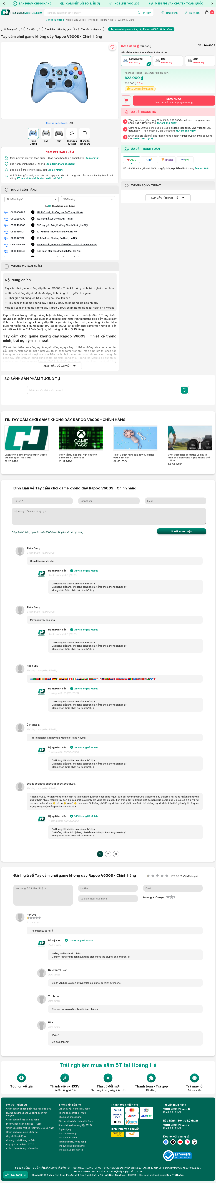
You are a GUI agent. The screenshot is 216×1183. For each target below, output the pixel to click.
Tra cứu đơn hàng (68, 1133)
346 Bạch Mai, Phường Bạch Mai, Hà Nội (59, 250)
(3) (24, 1175)
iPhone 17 (93, 19)
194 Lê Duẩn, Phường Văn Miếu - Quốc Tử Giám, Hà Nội (67, 244)
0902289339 (18, 218)
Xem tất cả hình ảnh (56, 123)
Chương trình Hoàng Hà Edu (20, 1140)
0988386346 (18, 250)
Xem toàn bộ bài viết (57, 366)
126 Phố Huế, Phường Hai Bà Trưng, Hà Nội (60, 212)
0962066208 (18, 244)
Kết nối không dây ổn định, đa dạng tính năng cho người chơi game (49, 293)
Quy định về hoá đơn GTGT (20, 1144)
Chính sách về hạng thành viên (22, 1148)
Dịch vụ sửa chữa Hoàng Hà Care (76, 1121)
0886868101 (17, 231)
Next (212, 3)
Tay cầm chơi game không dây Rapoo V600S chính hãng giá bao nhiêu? (53, 302)
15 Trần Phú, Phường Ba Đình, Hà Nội (57, 238)
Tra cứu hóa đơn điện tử (71, 1150)
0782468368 (18, 225)
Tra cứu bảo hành (68, 1137)
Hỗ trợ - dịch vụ (16, 1104)
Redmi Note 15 (108, 19)
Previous (4, 3)
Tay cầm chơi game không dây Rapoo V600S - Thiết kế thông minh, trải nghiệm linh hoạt (60, 288)
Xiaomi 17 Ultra (126, 19)
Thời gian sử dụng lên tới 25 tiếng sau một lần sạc (39, 297)
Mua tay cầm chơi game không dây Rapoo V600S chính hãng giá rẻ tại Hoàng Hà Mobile (59, 307)
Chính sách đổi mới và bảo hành (22, 1119)
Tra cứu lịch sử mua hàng (72, 1145)
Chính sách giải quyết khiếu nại (22, 1132)
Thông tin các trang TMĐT (72, 1112)
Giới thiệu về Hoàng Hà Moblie (74, 1108)
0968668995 (18, 212)
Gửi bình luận (181, 531)
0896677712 (17, 238)
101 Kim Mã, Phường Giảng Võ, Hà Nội (57, 231)
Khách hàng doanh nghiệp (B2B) (75, 1125)
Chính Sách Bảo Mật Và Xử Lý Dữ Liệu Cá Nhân (30, 1128)
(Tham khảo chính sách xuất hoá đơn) (39, 178)
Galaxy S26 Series (76, 19)
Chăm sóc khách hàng (70, 1117)
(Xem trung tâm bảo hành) (61, 163)
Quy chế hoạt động (16, 1136)
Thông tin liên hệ (70, 1104)
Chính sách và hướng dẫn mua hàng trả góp (28, 1108)
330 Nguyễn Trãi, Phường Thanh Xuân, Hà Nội (62, 225)
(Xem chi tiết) (92, 157)
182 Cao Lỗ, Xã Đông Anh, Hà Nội (55, 218)
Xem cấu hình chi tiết (165, 197)
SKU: (200, 45)
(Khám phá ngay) (167, 122)
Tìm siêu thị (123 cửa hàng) (73, 1141)
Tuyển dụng (65, 1129)
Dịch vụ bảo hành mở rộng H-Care (24, 1123)
